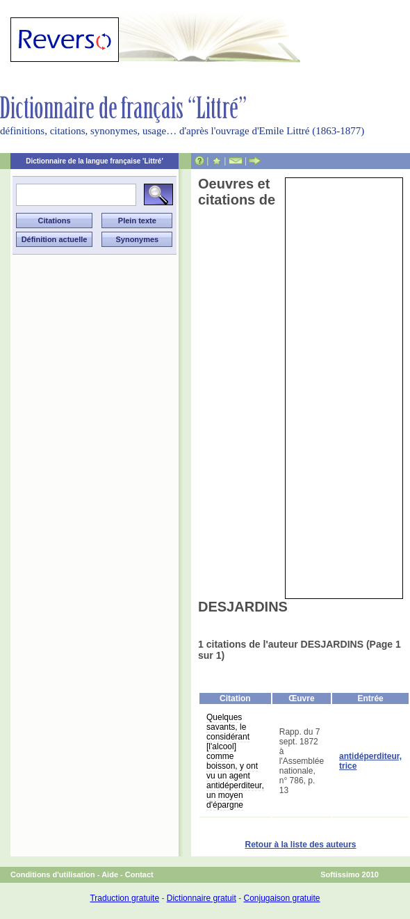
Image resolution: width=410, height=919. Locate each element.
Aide (109, 874)
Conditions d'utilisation (52, 874)
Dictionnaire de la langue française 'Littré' (94, 161)
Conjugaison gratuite (281, 898)
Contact (139, 874)
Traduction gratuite (124, 898)
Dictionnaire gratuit (201, 898)
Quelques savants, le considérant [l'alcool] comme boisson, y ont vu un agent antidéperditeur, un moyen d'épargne (235, 761)
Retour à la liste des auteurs (300, 844)
